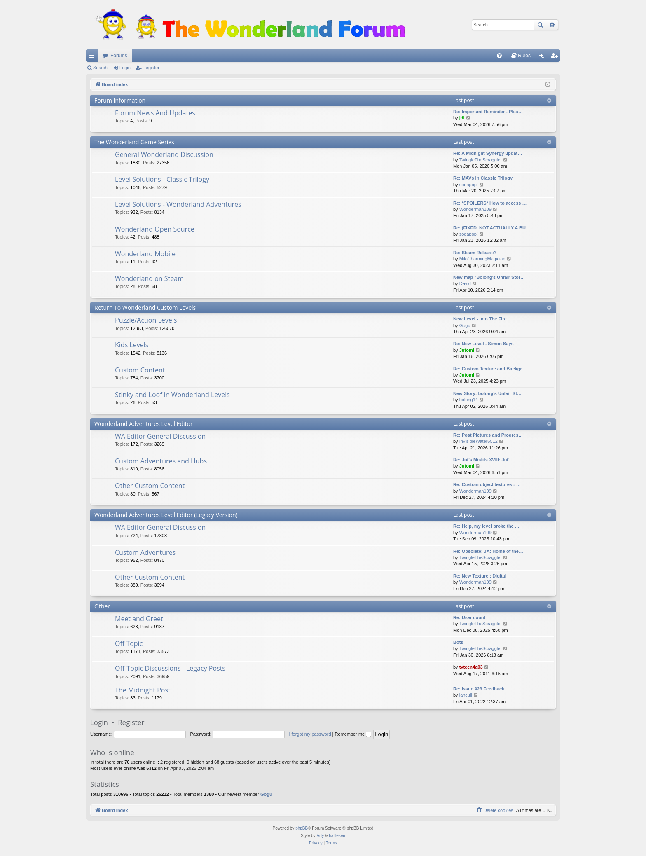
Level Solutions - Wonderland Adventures (178, 204)
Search (100, 67)
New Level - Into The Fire (480, 318)
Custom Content (140, 369)
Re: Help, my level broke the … (486, 526)
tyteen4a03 (471, 666)
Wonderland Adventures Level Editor (143, 424)
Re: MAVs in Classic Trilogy (483, 177)
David (465, 283)
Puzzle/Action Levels (146, 320)
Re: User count (469, 617)
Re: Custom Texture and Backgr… (490, 368)
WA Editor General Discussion (160, 436)
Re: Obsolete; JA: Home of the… (488, 551)
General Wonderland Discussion (164, 154)
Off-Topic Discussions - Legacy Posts (170, 668)
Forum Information (119, 100)
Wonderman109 (475, 209)
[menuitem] (499, 55)
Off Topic (129, 643)
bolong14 (468, 399)
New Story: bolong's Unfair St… (487, 393)
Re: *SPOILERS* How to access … (490, 203)
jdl (462, 117)
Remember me (353, 734)
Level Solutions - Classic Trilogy (162, 179)
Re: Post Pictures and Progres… (488, 435)
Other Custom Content (150, 485)
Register (151, 67)
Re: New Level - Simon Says (483, 343)
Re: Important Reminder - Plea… (488, 111)
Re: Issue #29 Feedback (478, 688)
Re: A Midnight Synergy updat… (487, 153)
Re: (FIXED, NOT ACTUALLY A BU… (491, 227)
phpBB (301, 828)
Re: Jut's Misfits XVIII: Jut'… (483, 459)
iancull (465, 694)
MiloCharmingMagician (482, 258)
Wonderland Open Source (154, 229)
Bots (458, 642)
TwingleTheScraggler (480, 159)
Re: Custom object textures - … (487, 484)
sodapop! (468, 184)
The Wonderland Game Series (134, 142)
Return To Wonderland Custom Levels (145, 307)
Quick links (93, 57)
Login (125, 67)
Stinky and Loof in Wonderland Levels (172, 394)
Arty (320, 835)
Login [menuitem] (543, 57)
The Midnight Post (143, 690)
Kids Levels (131, 344)
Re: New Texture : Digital (479, 575)
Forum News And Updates (155, 112)
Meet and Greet (139, 618)
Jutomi (466, 350)
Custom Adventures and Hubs (161, 460)
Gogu (464, 325)
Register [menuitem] (556, 57)
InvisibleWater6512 (478, 441)
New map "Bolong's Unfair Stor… (489, 277)
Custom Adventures (145, 552)
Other (102, 606)
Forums (118, 55)
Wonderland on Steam (149, 278)
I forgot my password (310, 734)
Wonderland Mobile (145, 253)
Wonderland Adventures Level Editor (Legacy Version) (166, 515)
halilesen (337, 835)
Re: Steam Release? (474, 252)
